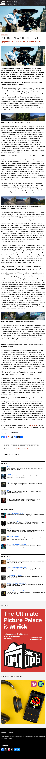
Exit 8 (8, 490)
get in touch (9, 738)
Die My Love (9, 559)
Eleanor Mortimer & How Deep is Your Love (16, 513)
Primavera (9, 498)
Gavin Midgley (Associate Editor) (27, 41)
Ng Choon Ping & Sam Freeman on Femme (16, 544)
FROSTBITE (33, 425)
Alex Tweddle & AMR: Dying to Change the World (17, 521)
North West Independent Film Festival (15, 591)
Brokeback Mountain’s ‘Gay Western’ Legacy (17, 583)
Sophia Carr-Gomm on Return (13, 528)
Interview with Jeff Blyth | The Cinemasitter (22, 449)
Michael (9, 474)
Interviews (5, 35)
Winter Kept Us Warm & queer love (14, 575)
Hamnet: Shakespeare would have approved (16, 567)
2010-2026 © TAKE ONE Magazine (23, 757)
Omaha (8, 482)
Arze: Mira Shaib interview (12, 536)
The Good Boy (10, 466)
